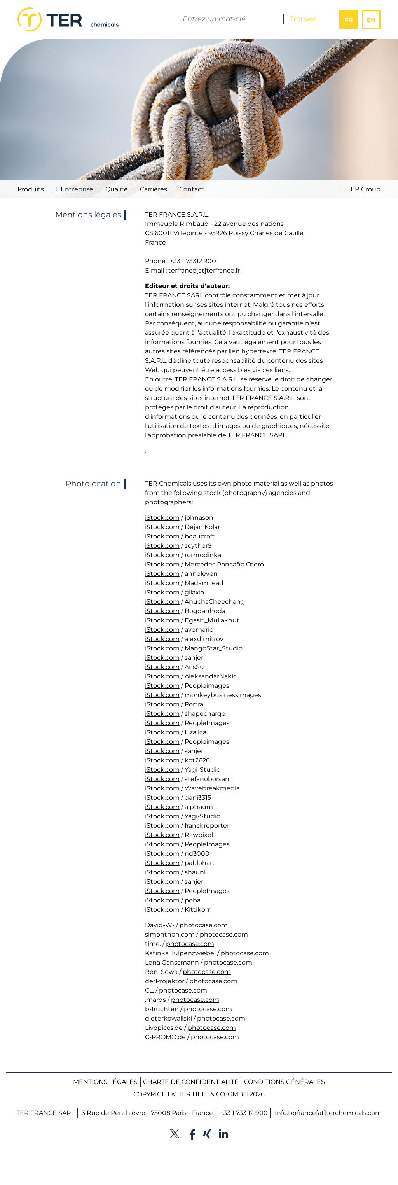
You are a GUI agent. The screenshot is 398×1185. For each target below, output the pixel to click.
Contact (191, 189)
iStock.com (162, 517)
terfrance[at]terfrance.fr (204, 270)
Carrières (153, 189)
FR (348, 20)
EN (371, 20)
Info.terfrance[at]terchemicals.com (328, 1113)
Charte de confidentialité (191, 1081)
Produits (30, 189)
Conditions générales (284, 1081)
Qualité (116, 189)
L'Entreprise (74, 189)
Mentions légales (105, 1081)
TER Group (364, 189)
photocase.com (204, 925)
